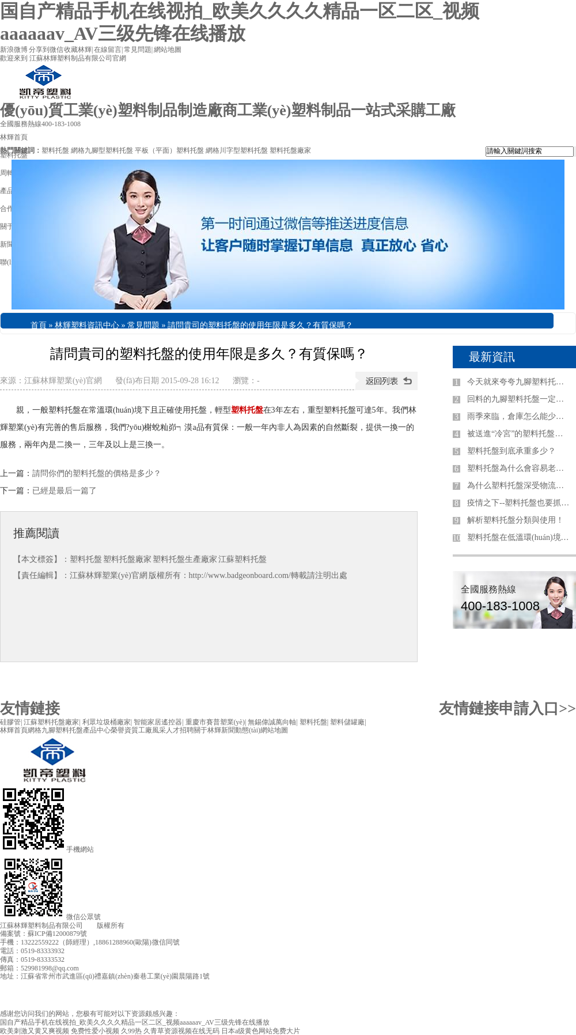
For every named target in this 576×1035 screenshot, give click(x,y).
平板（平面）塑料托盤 (169, 150)
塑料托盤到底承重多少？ (511, 451)
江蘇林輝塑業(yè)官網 (63, 380)
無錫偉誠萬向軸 (272, 722)
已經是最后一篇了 (64, 490)
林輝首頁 (14, 730)
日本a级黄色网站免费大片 (260, 1031)
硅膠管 (10, 722)
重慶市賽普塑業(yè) (215, 722)
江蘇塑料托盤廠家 (51, 722)
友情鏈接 (30, 708)
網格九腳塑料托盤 (55, 730)
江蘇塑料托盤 (242, 559)
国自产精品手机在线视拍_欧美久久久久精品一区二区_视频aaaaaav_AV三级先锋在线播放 (135, 1022)
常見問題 (137, 50)
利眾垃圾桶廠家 (106, 722)
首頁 (39, 325)
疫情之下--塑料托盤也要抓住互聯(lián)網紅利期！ (519, 502)
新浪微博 (14, 50)
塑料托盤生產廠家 (185, 559)
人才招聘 (180, 730)
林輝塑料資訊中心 (87, 325)
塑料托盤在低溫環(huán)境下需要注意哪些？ (519, 537)
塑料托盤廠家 (290, 150)
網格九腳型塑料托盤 (102, 150)
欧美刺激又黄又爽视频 (34, 1031)
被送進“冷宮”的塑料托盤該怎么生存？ (519, 433)
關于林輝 (207, 730)
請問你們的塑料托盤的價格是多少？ (96, 473)
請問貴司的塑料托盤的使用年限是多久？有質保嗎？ (260, 325)
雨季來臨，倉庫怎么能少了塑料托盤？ (519, 416)
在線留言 (108, 50)
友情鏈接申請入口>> (507, 708)
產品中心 (97, 730)
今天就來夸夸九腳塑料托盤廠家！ (519, 381)
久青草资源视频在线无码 (181, 1031)
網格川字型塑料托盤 (237, 150)
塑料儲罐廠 (347, 722)
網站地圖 (167, 50)
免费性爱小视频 (95, 1031)
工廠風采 (152, 730)
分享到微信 (46, 50)
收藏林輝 (78, 50)
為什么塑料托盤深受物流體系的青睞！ (519, 485)
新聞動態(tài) (240, 730)
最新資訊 (492, 356)
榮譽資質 (124, 730)
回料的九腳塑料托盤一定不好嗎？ (519, 399)
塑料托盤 (55, 150)
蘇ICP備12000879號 (57, 934)
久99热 (131, 1031)
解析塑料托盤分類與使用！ (515, 520)
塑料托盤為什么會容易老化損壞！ (519, 468)
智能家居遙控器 (158, 722)
